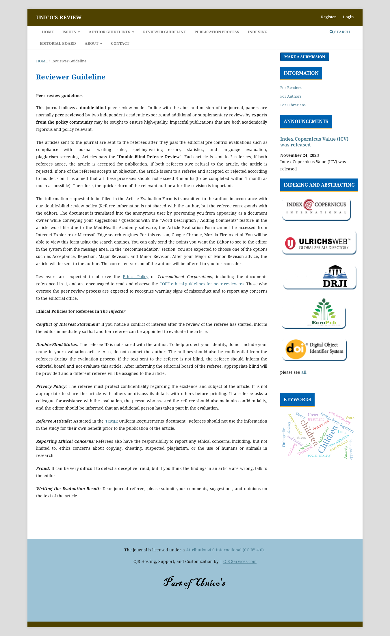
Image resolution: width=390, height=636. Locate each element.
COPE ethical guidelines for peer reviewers (201, 284)
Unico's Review (58, 17)
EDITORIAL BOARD (58, 43)
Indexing (258, 31)
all (304, 372)
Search (340, 31)
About (92, 43)
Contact (120, 43)
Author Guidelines (110, 31)
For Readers (291, 87)
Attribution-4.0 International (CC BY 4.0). (225, 550)
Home (48, 31)
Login (348, 16)
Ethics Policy (135, 276)
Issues (69, 31)
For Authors (291, 96)
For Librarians (293, 104)
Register (328, 16)
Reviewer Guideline (164, 31)
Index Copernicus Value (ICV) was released (314, 142)
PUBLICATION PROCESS (216, 31)
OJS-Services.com (240, 561)
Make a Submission (304, 56)
